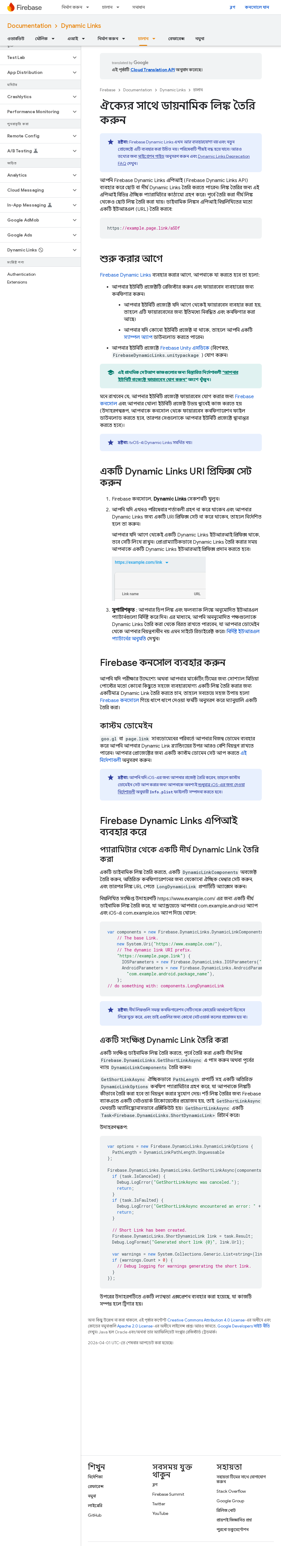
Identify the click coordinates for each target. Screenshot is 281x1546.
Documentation (29, 26)
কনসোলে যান (257, 7)
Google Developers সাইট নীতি (243, 1326)
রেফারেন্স (176, 38)
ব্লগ (232, 7)
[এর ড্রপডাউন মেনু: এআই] (85, 38)
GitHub (94, 1515)
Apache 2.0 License (135, 1326)
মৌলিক (41, 38)
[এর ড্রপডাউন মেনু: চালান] (119, 7)
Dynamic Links (81, 26)
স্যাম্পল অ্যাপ (138, 337)
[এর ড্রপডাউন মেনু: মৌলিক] (55, 38)
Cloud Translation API (152, 69)
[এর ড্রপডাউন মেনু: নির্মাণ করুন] (89, 7)
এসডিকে (184, 348)
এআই (72, 38)
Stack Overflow (231, 1491)
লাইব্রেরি (95, 1505)
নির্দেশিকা (95, 1477)
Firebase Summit (168, 1494)
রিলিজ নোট (226, 1510)
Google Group (230, 1500)
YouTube (160, 1513)
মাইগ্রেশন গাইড (151, 156)
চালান (107, 7)
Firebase (107, 90)
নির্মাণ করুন (72, 7)
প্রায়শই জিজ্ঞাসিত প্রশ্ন (234, 1520)
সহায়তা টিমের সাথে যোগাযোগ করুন (241, 1479)
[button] (35, 57)
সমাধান (138, 7)
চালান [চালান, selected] (143, 38)
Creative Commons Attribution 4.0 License (206, 1320)
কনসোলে (119, 701)
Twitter (158, 1503)
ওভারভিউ (15, 38)
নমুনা (199, 38)
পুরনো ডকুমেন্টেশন (233, 1529)
